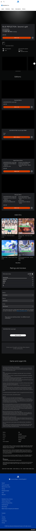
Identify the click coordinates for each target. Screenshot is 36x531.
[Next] (34, 64)
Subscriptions (18, 9)
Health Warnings (5, 459)
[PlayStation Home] (18, 1)
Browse (23, 9)
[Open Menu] (1, 1)
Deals (13, 9)
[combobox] (18, 295)
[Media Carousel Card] (14, 63)
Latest (2, 9)
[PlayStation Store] (5, 5)
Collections (7, 9)
